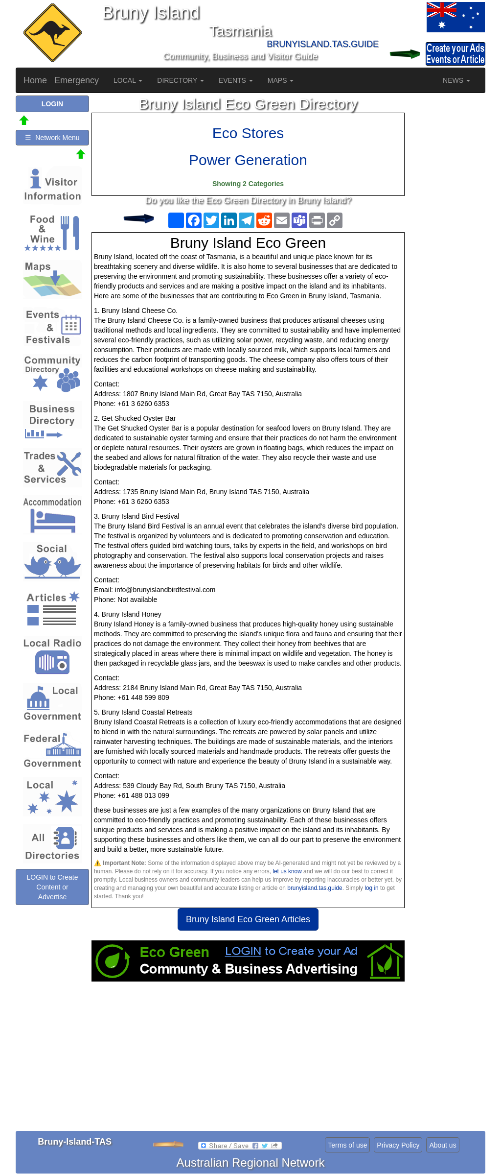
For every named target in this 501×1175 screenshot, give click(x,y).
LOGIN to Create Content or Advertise (52, 887)
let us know (287, 871)
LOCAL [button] (128, 80)
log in (371, 888)
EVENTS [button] (236, 80)
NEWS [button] (456, 80)
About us (442, 1145)
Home (35, 80)
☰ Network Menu (52, 138)
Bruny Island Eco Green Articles (248, 919)
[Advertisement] (248, 1059)
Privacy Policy (398, 1145)
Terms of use (347, 1145)
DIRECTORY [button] (180, 80)
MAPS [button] (281, 80)
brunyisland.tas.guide (314, 888)
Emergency (76, 80)
